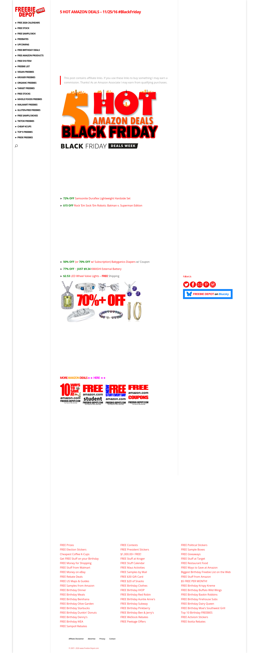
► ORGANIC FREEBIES (25, 83)
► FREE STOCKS (22, 94)
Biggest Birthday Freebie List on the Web (206, 572)
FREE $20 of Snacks (132, 581)
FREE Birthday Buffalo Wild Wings (201, 590)
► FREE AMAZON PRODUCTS (29, 55)
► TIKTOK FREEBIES (24, 121)
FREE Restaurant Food (194, 563)
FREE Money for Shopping (76, 563)
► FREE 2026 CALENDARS (27, 23)
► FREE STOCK (22, 28)
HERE (96, 378)
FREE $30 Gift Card (131, 576)
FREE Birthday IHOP (132, 590)
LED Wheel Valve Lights (81, 276)
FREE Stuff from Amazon (196, 576)
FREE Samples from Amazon (77, 585)
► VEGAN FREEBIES (24, 72)
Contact (112, 639)
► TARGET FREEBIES (25, 88)
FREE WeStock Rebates (134, 617)
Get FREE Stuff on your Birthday (79, 558)
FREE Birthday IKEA (71, 621)
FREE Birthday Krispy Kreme (198, 585)
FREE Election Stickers (73, 549)
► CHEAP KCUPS (23, 126)
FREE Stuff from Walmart (75, 567)
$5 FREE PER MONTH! (194, 581)
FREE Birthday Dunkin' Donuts (78, 612)
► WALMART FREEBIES (26, 104)
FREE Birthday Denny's (74, 617)
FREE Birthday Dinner (73, 590)
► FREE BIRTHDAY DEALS (27, 50)
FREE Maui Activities (132, 567)
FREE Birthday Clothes (133, 585)
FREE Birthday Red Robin (135, 594)
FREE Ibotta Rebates (193, 621)
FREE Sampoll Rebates (73, 626)
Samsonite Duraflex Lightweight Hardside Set (96, 198)
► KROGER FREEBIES (25, 77)
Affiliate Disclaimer (76, 639)
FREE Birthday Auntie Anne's (137, 599)
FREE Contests (129, 545)
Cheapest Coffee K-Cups (75, 554)
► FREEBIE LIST (22, 66)
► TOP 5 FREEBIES (24, 132)
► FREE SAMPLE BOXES (26, 115)
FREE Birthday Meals (72, 594)
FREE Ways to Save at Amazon (199, 567)
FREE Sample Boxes (193, 549)
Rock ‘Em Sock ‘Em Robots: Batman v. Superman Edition (102, 205)
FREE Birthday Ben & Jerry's (137, 612)
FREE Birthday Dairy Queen (197, 603)
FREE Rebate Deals (71, 576)
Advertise (91, 639)
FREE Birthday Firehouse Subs (199, 599)
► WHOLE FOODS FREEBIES (28, 99)
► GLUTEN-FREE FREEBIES (27, 110)
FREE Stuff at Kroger (132, 558)
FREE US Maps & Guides (74, 581)
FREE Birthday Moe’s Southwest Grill (203, 608)
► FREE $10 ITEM (23, 61)
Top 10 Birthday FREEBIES (197, 612)
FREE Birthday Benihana (74, 599)
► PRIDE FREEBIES (24, 137)
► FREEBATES (21, 39)
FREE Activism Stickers (194, 617)
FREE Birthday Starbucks (75, 608)
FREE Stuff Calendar (132, 563)
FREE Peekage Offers (133, 621)
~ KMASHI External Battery (92, 269)
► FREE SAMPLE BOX (25, 33)
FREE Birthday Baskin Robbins (199, 594)
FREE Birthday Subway (134, 603)
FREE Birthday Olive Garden (77, 603)
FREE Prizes (67, 545)
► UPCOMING (22, 44)
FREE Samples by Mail (133, 572)
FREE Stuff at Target (193, 558)
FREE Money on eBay (73, 572)
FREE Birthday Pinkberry (135, 608)
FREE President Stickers (134, 549)
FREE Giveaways (191, 554)
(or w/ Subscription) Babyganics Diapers (99, 262)
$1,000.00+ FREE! (130, 554)
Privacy (102, 639)
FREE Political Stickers (194, 545)
